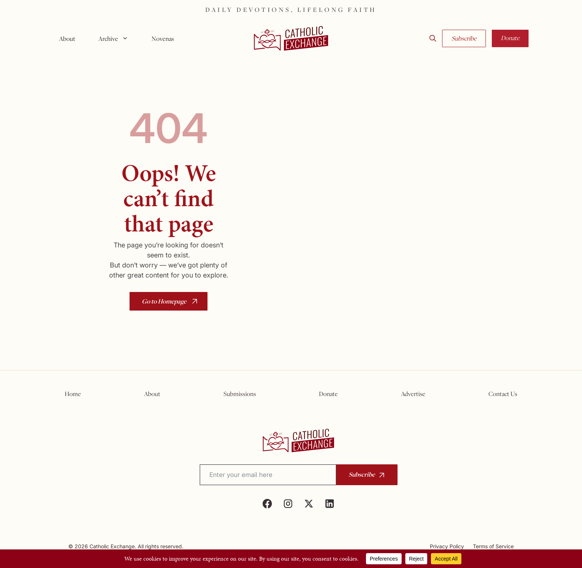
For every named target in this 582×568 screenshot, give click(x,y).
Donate (510, 38)
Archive (116, 38)
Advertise (413, 394)
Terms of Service (493, 546)
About (67, 39)
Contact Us (502, 394)
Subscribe (464, 38)
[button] (433, 38)
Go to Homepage (164, 301)
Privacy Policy (447, 546)
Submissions (239, 394)
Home (73, 394)
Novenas (162, 39)
